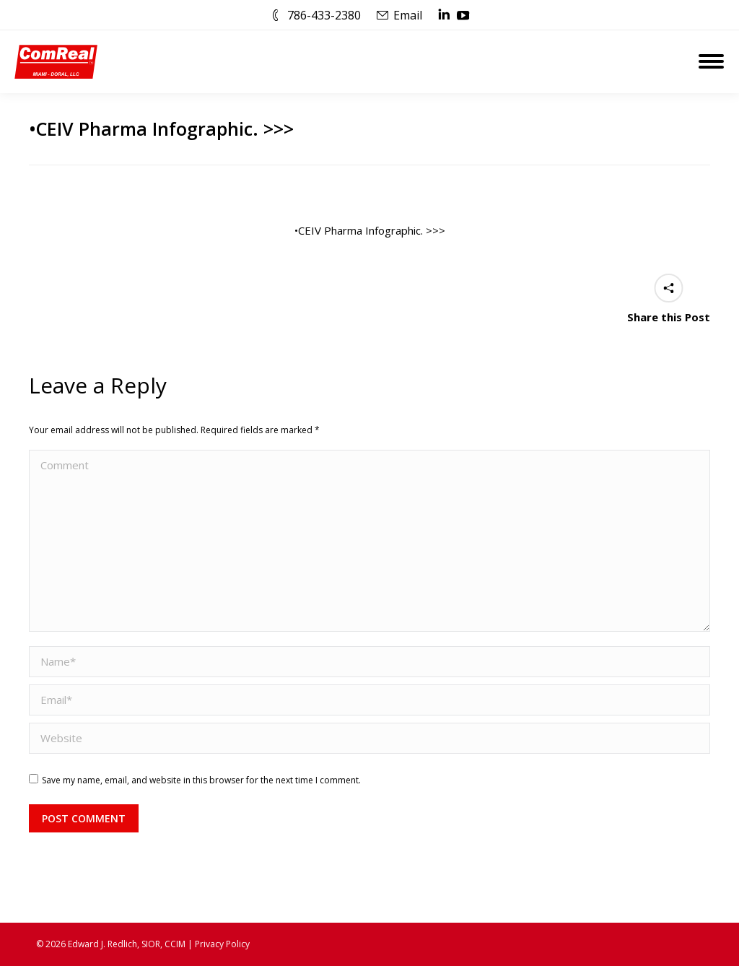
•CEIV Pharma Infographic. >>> (369, 230)
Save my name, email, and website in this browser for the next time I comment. (201, 780)
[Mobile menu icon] (711, 61)
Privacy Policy (222, 944)
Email (407, 15)
